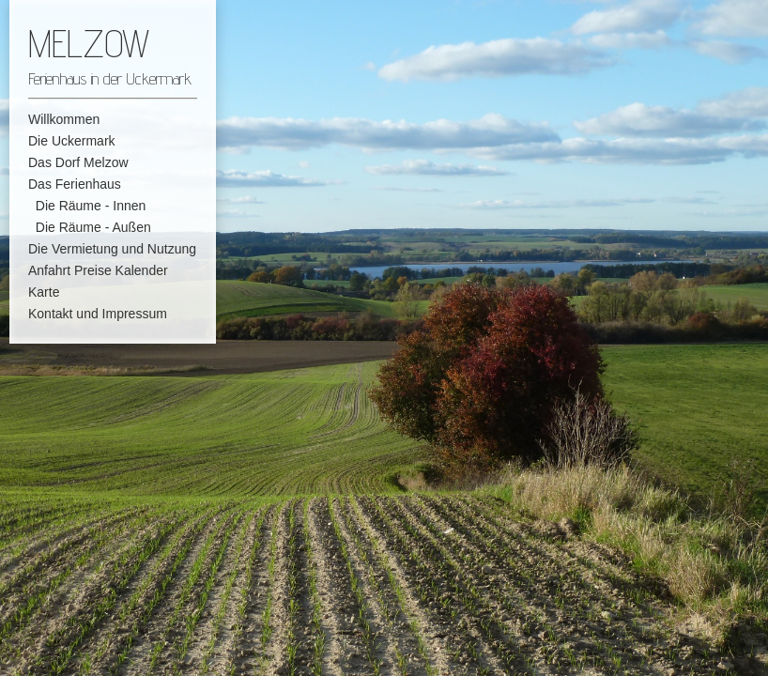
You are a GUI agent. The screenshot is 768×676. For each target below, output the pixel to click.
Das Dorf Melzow (78, 162)
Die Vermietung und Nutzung (112, 248)
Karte (43, 292)
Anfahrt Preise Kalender (98, 270)
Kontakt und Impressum (97, 313)
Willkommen (64, 119)
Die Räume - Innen (87, 205)
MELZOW (88, 44)
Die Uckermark (71, 140)
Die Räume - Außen (89, 227)
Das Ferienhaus (74, 184)
